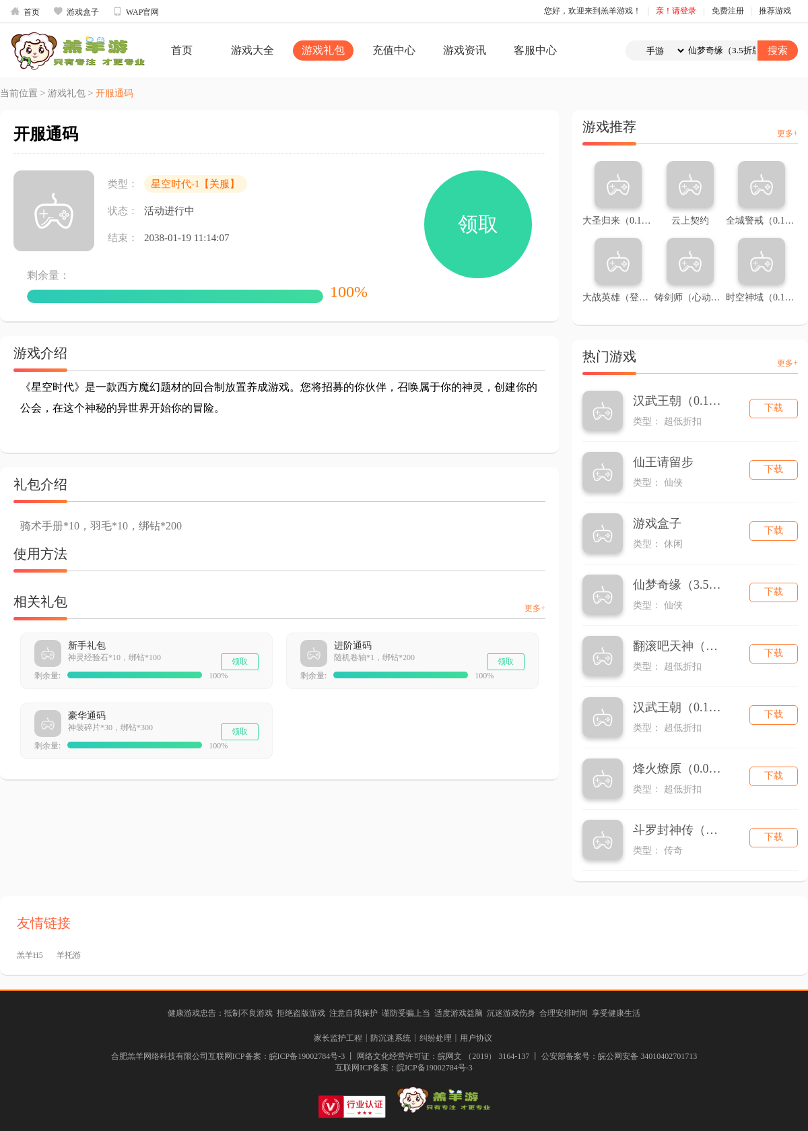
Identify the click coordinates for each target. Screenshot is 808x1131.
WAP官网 (135, 11)
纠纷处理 (435, 1038)
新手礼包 (87, 646)
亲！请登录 (676, 10)
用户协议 (476, 1038)
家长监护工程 (338, 1038)
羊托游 (69, 955)
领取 (478, 224)
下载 (773, 408)
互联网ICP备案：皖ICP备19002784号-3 (403, 1067)
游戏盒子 (76, 11)
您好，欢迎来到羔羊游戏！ (592, 10)
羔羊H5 (30, 955)
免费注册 (728, 10)
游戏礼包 (323, 50)
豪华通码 (87, 716)
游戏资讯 (464, 50)
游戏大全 (252, 50)
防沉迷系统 (390, 1038)
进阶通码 (353, 646)
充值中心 (393, 50)
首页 (25, 11)
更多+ (535, 608)
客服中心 (535, 50)
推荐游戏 (775, 10)
